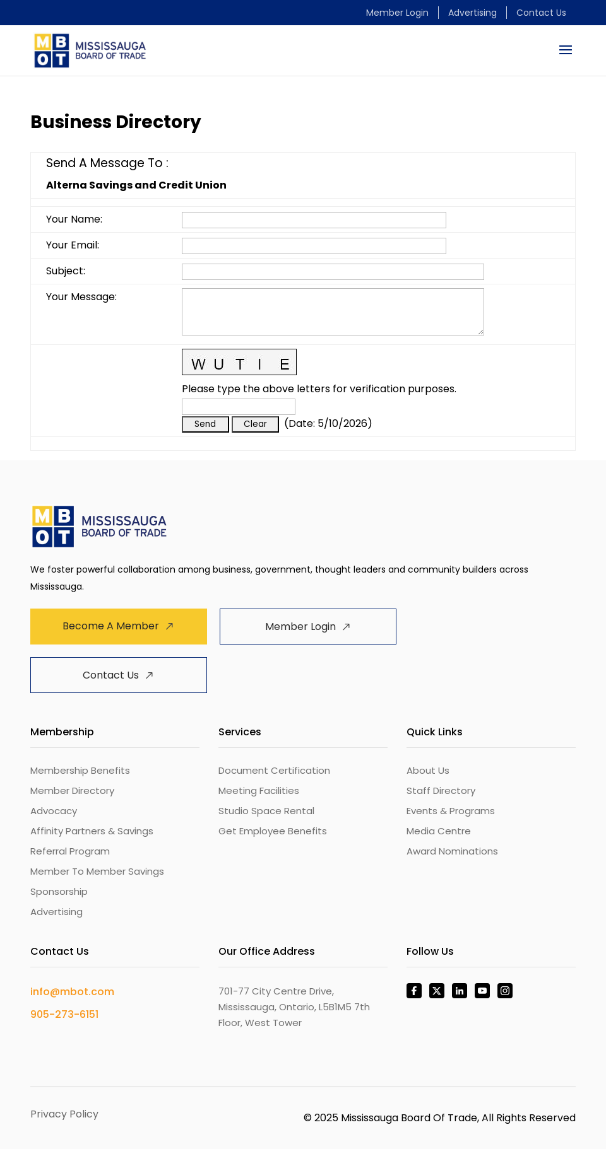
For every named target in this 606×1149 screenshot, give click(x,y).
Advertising (472, 12)
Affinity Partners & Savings (91, 830)
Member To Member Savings (97, 871)
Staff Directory (441, 790)
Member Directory (72, 790)
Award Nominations (452, 851)
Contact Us (541, 12)
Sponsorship (59, 891)
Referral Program (70, 851)
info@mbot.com (72, 991)
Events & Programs (451, 810)
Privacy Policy (64, 1114)
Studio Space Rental (266, 810)
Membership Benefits (80, 770)
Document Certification (274, 770)
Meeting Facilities (258, 790)
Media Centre (439, 830)
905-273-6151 (64, 1014)
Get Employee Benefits (272, 830)
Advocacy (53, 810)
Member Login (397, 12)
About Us (428, 770)
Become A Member (110, 626)
